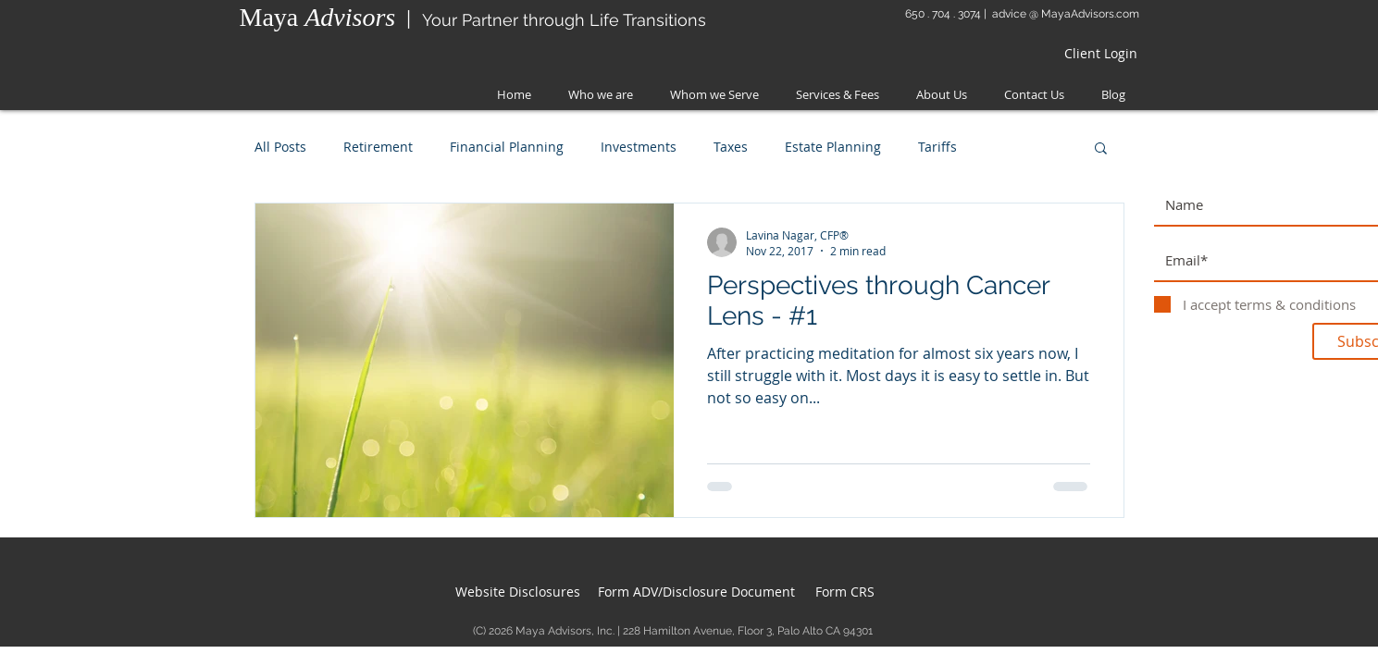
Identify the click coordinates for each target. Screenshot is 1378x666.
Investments (639, 146)
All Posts (280, 146)
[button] (1101, 149)
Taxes (731, 146)
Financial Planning (507, 146)
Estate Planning (833, 146)
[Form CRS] (845, 592)
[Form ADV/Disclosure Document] (697, 592)
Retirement (378, 146)
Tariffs (937, 146)
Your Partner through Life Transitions (564, 20)
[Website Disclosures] (518, 592)
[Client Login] (1100, 53)
